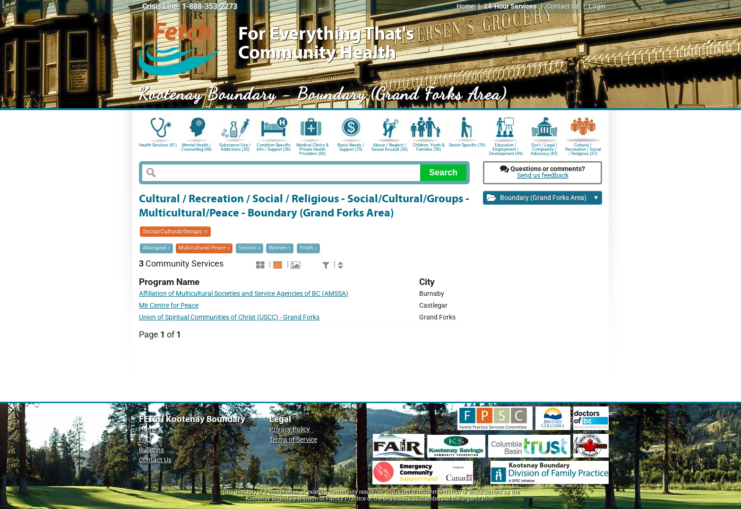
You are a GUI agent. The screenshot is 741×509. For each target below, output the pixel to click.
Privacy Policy (289, 429)
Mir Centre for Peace (168, 306)
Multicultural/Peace (204, 248)
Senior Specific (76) (467, 145)
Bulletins (151, 450)
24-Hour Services (510, 6)
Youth (308, 248)
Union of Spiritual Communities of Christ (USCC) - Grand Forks (229, 317)
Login (597, 6)
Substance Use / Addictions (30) (235, 147)
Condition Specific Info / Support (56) (274, 147)
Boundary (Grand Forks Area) (543, 198)
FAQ (145, 440)
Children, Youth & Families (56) (429, 147)
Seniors (249, 248)
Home (465, 6)
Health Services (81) (158, 145)
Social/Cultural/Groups (175, 231)
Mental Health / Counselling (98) (196, 147)
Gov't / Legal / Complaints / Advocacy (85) (544, 149)
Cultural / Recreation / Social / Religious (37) (583, 149)
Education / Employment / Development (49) (506, 149)
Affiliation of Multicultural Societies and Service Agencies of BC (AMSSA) (243, 294)
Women (280, 248)
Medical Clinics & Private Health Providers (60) (312, 149)
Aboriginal (156, 248)
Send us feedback (543, 176)
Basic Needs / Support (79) (350, 147)
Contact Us (562, 6)
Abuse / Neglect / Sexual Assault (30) (389, 147)
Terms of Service (293, 440)
